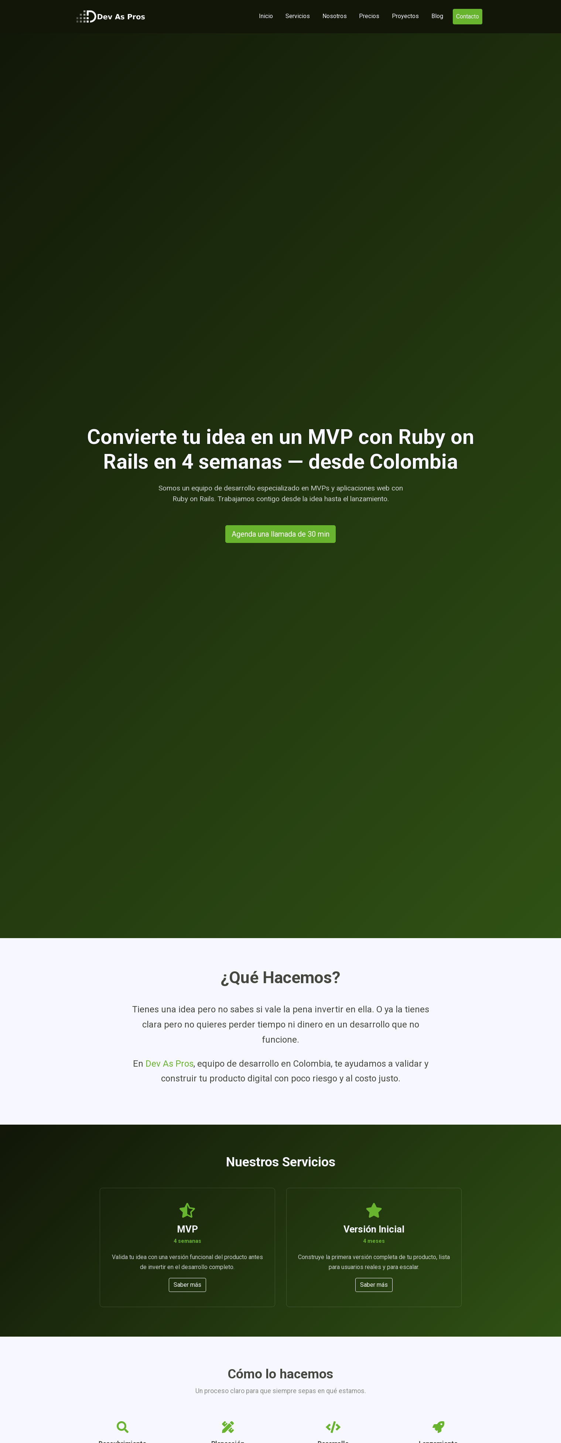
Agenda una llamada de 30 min (280, 534)
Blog (437, 16)
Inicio (267, 15)
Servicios (297, 16)
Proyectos (405, 16)
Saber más (187, 1284)
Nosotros (334, 16)
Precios (369, 16)
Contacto (467, 16)
